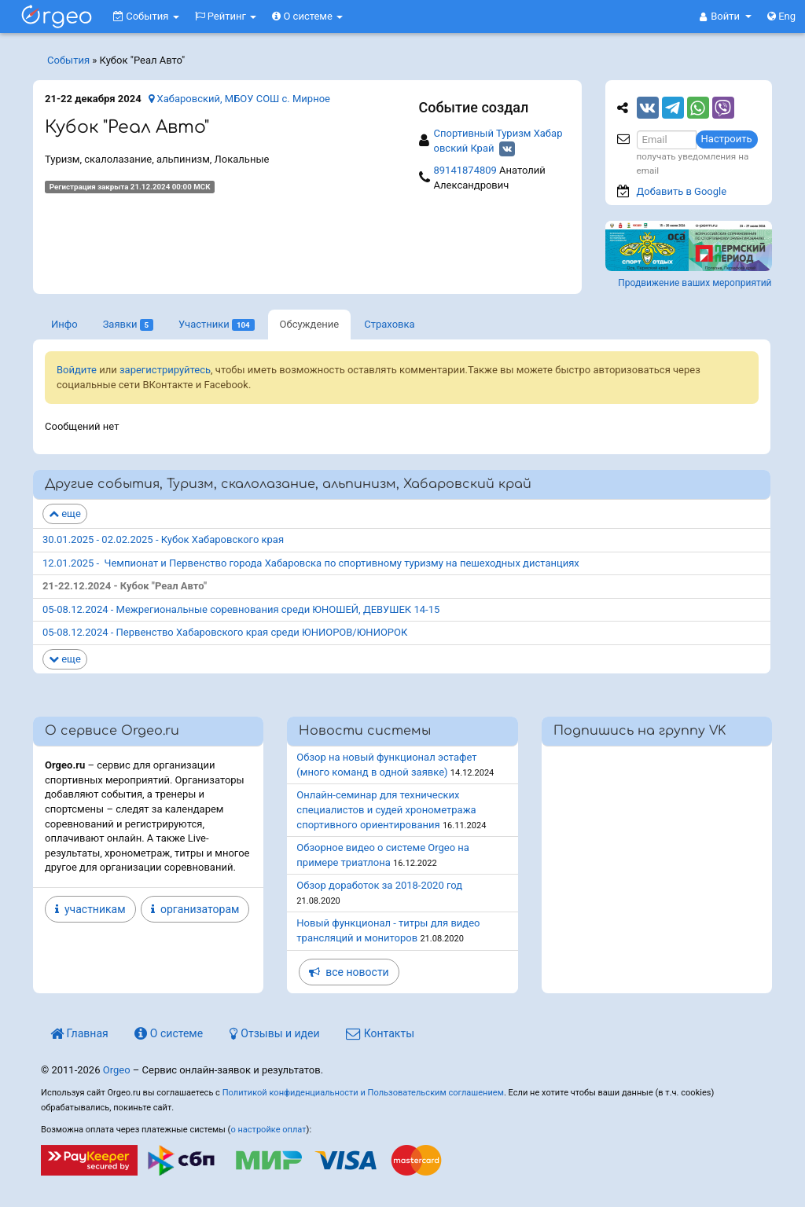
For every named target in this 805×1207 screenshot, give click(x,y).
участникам (90, 909)
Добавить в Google (682, 191)
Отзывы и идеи (275, 1033)
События (146, 16)
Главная (79, 1033)
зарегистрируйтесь (165, 370)
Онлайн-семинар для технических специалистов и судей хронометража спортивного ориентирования (386, 809)
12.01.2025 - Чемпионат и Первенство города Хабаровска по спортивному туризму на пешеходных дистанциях (310, 563)
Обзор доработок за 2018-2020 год (379, 885)
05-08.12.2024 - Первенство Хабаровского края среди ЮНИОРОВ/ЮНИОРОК (224, 632)
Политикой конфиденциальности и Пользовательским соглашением (363, 1093)
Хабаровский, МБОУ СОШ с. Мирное (239, 99)
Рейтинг (226, 16)
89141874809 (465, 170)
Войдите (77, 370)
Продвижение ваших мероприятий (694, 282)
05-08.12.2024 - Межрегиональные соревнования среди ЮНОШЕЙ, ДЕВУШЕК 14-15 (240, 609)
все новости (348, 972)
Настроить (726, 139)
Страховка (389, 324)
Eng (781, 16)
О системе (307, 16)
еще (65, 513)
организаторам (195, 909)
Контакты (380, 1033)
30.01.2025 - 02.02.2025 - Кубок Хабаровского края (163, 539)
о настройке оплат (268, 1129)
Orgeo (116, 1070)
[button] (725, 16)
